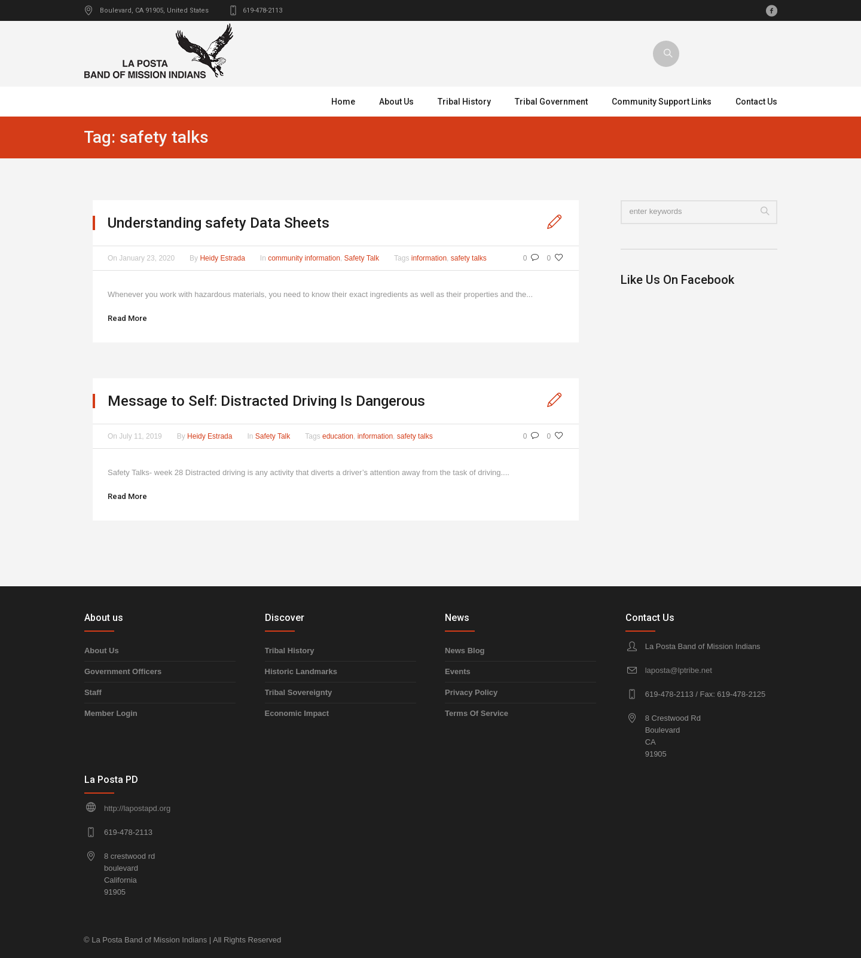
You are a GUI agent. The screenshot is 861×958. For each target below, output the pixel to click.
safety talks (469, 258)
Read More (127, 318)
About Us (101, 650)
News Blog (464, 650)
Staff (93, 692)
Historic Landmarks (301, 671)
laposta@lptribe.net (678, 670)
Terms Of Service (476, 713)
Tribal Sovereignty (298, 692)
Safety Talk (361, 258)
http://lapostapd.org (137, 808)
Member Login (111, 713)
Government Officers (122, 671)
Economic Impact (297, 713)
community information (304, 258)
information (429, 258)
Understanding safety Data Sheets (218, 223)
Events (458, 671)
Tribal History (290, 650)
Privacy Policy (471, 692)
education (337, 436)
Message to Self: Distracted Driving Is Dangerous (266, 401)
